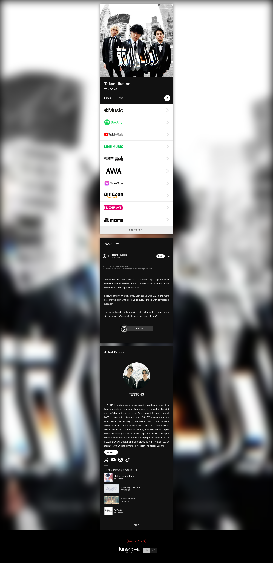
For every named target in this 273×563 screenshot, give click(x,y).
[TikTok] (127, 461)
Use (121, 97)
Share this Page (136, 541)
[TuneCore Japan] (129, 551)
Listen (107, 97)
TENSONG (110, 89)
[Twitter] (106, 460)
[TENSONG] (136, 375)
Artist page (111, 452)
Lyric (160, 256)
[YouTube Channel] (113, 460)
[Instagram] (120, 461)
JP (153, 550)
